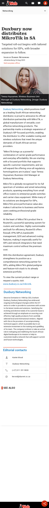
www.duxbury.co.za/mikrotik (17, 284)
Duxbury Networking (13, 109)
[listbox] (24, 367)
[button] (3, 3)
